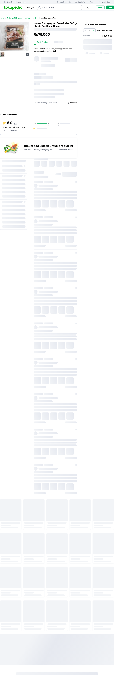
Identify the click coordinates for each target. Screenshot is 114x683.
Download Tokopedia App (16, 2)
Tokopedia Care (104, 2)
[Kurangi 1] (85, 30)
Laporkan (72, 103)
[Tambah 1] (93, 30)
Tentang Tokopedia (64, 2)
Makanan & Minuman (16, 18)
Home (3, 18)
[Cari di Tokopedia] (61, 7)
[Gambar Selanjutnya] (27, 54)
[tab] (42, 42)
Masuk (100, 7)
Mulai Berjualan (80, 2)
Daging (29, 18)
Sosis (36, 18)
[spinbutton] (89, 30)
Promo (92, 2)
